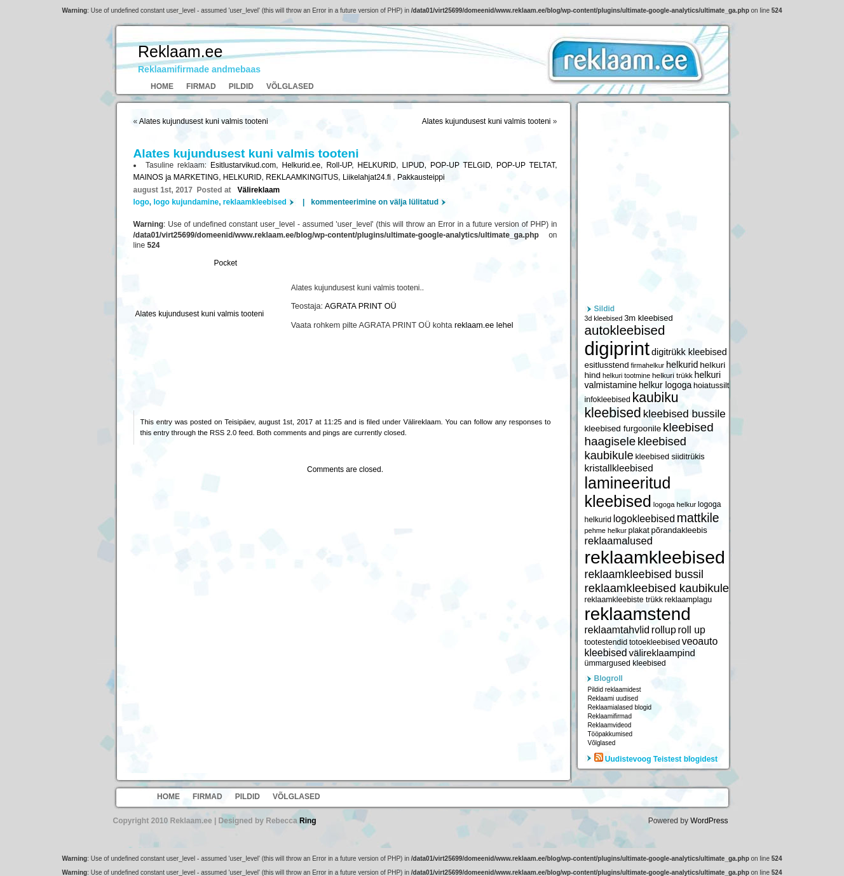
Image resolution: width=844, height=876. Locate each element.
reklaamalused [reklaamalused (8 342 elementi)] (619, 540)
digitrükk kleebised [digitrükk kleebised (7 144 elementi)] (689, 352)
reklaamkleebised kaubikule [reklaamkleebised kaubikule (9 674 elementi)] (657, 588)
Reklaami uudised (613, 698)
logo (141, 202)
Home (162, 86)
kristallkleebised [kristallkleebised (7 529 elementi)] (619, 467)
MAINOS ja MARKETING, (178, 177)
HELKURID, (379, 165)
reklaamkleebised (255, 202)
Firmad (201, 86)
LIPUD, (416, 165)
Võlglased (290, 86)
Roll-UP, (341, 165)
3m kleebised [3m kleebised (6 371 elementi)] (648, 318)
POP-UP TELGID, (463, 165)
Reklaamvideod (610, 725)
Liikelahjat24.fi (368, 177)
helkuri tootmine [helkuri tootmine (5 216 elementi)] (626, 375)
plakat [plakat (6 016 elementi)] (639, 530)
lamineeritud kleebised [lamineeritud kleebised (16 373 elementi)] (628, 492)
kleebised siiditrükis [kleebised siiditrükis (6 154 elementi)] (669, 456)
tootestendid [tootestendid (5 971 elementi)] (606, 642)
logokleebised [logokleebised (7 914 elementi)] (644, 518)
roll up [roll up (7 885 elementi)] (691, 629)
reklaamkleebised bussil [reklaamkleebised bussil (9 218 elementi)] (644, 574)
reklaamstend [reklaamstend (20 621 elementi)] (638, 614)
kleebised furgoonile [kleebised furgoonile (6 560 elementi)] (623, 428)
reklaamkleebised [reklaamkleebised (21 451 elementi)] (655, 557)
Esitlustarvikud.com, (246, 165)
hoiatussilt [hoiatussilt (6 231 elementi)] (711, 385)
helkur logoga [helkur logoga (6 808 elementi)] (665, 385)
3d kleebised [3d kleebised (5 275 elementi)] (604, 318)
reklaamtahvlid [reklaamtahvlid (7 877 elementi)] (617, 629)
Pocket (226, 263)
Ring (307, 820)
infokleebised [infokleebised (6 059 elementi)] (607, 399)
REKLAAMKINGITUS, (304, 177)
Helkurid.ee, (304, 165)
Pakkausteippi (421, 177)
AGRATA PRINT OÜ (361, 306)
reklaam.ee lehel (483, 325)
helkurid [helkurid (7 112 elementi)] (682, 365)
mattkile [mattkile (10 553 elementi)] (698, 518)
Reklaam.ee (180, 51)
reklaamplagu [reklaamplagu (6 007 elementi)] (688, 599)
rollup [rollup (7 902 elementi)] (663, 629)
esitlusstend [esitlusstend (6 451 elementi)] (607, 365)
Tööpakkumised (610, 734)
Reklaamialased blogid (620, 707)
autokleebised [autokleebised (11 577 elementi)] (625, 330)
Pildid (241, 86)
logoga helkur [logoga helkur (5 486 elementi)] (675, 504)
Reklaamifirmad (610, 716)
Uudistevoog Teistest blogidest (661, 759)
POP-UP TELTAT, (526, 165)
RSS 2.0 (223, 432)
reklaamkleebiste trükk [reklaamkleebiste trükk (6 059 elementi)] (624, 599)
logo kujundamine (186, 202)
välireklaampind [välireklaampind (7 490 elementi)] (662, 652)
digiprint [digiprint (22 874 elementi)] (617, 348)
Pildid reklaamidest (614, 689)
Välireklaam (259, 189)
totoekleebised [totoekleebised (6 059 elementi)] (654, 642)
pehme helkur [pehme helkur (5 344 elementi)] (606, 530)
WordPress (709, 820)
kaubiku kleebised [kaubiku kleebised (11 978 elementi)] (632, 405)
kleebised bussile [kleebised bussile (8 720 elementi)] (684, 414)
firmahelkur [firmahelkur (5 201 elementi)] (647, 365)
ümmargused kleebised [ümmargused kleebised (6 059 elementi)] (625, 663)
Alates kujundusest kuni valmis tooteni (203, 121)
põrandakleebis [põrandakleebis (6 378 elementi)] (679, 530)
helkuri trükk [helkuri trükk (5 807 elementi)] (672, 375)
